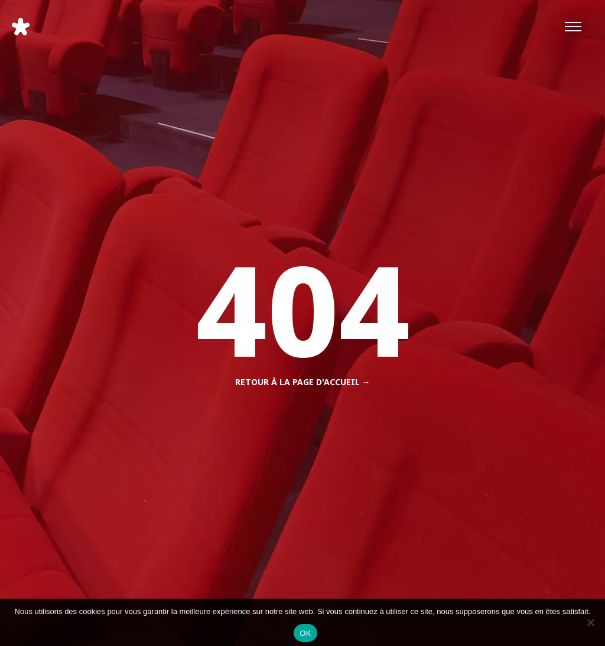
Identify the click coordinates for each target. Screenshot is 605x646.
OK (305, 633)
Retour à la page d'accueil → (302, 381)
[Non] (590, 622)
